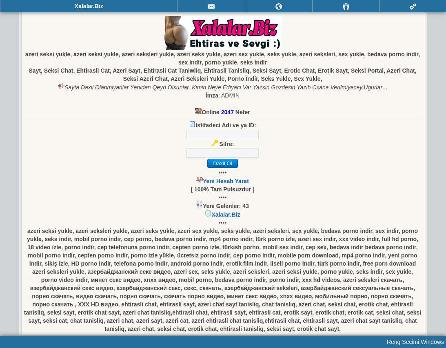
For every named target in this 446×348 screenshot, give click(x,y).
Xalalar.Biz (225, 214)
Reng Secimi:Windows (415, 342)
